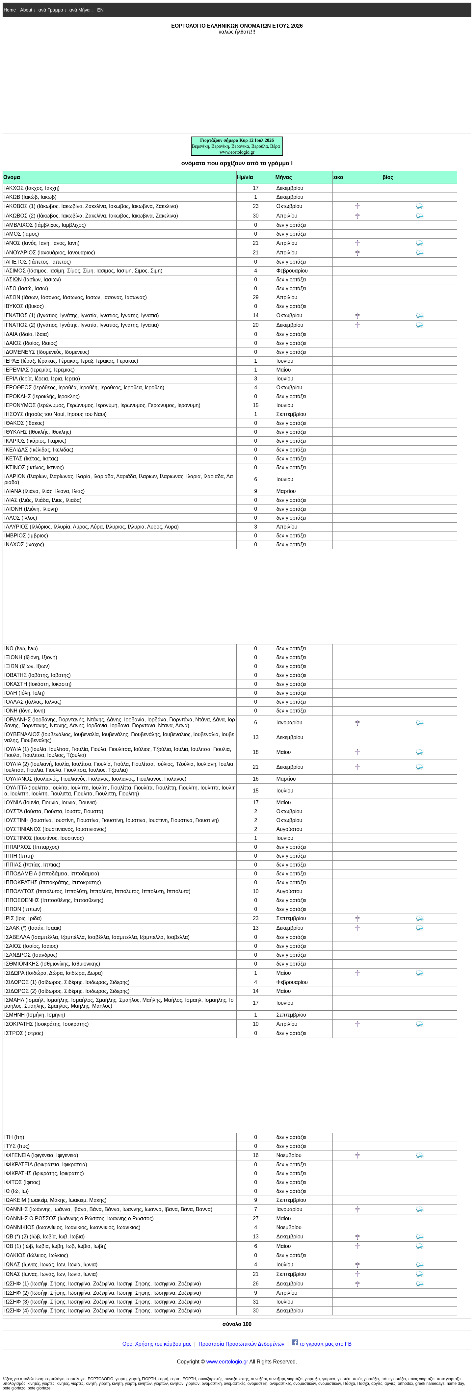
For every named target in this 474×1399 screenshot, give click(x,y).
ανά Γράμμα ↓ (53, 10)
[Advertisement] (237, 84)
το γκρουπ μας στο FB (322, 1344)
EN (99, 10)
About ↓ (28, 10)
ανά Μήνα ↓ (81, 10)
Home (10, 10)
